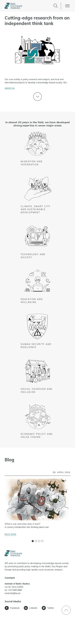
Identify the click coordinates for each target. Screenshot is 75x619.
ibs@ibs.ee (15, 593)
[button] (33, 541)
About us (10, 88)
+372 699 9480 (15, 590)
